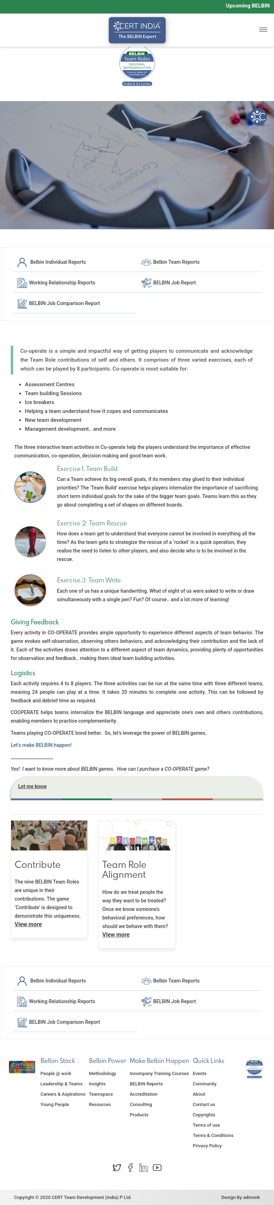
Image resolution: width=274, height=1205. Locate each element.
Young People (55, 1104)
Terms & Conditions (213, 1135)
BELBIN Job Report (168, 282)
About (199, 1094)
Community (205, 1083)
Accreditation (143, 1094)
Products (139, 1114)
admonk (251, 1197)
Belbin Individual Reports (51, 262)
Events (200, 1073)
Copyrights (204, 1114)
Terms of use (206, 1125)
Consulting (141, 1104)
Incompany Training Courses (159, 1073)
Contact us (204, 1104)
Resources (100, 1104)
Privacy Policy (207, 1145)
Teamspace (101, 1094)
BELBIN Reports (146, 1083)
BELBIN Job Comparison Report (58, 303)
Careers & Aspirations (63, 1094)
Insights (97, 1083)
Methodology (102, 1073)
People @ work (56, 1073)
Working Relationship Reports (55, 282)
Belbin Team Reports (170, 262)
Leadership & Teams (62, 1083)
